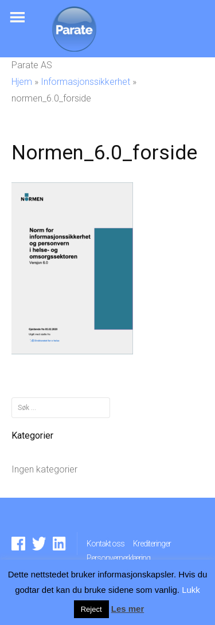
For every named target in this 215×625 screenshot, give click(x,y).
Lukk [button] (191, 590)
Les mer (127, 609)
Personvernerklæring (118, 557)
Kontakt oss (105, 543)
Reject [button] (91, 609)
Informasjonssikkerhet (85, 81)
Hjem (21, 81)
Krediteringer (152, 543)
